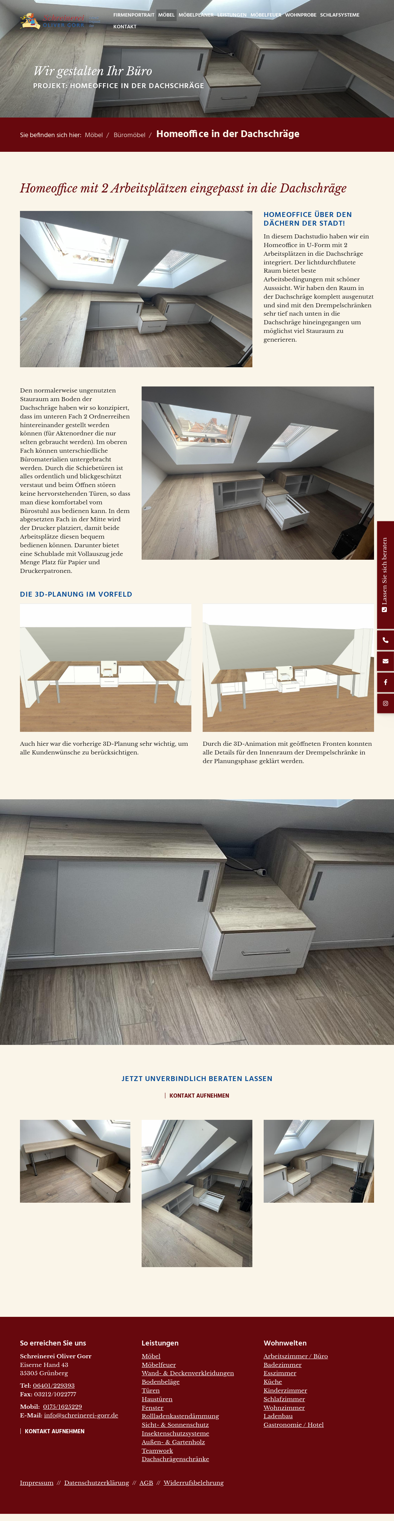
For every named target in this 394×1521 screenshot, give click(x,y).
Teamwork (157, 1450)
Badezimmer (283, 1364)
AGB (146, 1482)
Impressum (36, 1482)
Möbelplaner (196, 15)
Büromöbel (129, 135)
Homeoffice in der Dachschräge (227, 134)
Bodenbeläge (161, 1381)
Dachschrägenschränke (175, 1459)
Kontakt (124, 27)
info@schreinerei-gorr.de (81, 1415)
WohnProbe (300, 15)
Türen (151, 1390)
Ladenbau (278, 1416)
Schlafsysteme (339, 15)
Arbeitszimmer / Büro (296, 1356)
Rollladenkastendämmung (180, 1416)
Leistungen (232, 15)
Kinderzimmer (285, 1390)
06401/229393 (54, 1385)
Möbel (166, 15)
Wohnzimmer (284, 1407)
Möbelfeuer (265, 15)
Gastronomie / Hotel (294, 1424)
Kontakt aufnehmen (199, 1096)
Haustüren (157, 1399)
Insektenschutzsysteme (175, 1433)
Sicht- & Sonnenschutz (175, 1424)
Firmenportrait (133, 15)
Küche (273, 1381)
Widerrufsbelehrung (193, 1482)
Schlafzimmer (284, 1399)
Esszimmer (280, 1373)
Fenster (152, 1407)
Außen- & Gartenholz (173, 1442)
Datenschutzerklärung (96, 1482)
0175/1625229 (62, 1406)
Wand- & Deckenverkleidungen (188, 1373)
